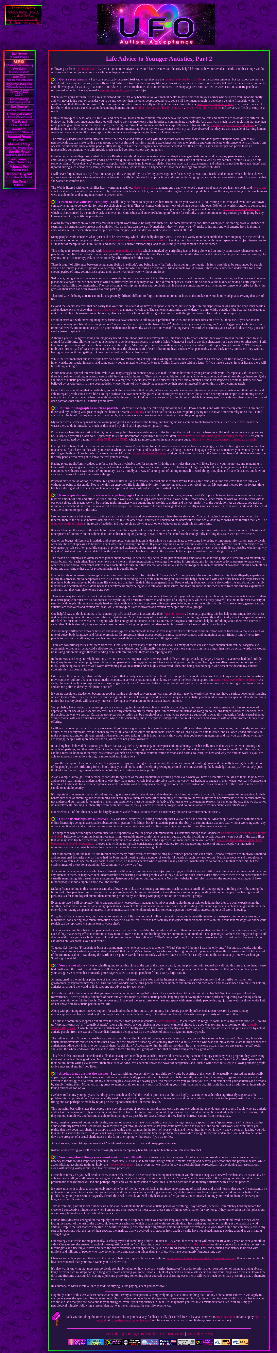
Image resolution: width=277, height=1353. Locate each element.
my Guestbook (225, 1316)
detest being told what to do (203, 107)
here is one (259, 187)
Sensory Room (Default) (23, 12)
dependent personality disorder (121, 250)
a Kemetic (136, 411)
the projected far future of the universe (185, 1244)
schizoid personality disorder (241, 209)
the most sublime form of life (183, 79)
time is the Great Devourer (150, 453)
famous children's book (114, 90)
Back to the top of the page (122, 1333)
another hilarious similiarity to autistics (159, 107)
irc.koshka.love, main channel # (131, 1320)
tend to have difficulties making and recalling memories (212, 436)
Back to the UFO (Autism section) (162, 1333)
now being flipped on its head (215, 104)
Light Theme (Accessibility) (24, 22)
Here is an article (144, 187)
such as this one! (166, 1021)
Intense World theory (122, 1164)
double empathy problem (67, 523)
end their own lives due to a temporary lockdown (137, 240)
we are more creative (106, 309)
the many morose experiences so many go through (224, 439)
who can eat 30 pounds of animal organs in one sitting (201, 1258)
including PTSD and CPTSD (109, 439)
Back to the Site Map (200, 1333)
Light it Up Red (24, 15)
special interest (174, 613)
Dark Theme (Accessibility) (23, 19)
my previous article (88, 68)
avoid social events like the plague (236, 679)
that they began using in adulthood (232, 125)
